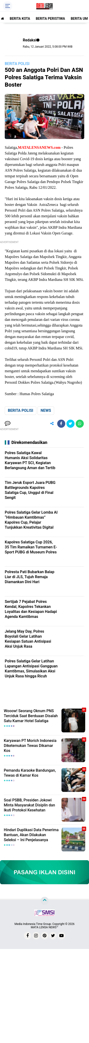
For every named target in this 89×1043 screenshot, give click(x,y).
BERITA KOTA (20, 18)
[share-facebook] (61, 424)
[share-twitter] (70, 424)
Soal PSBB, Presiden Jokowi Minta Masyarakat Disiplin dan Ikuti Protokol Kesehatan (29, 805)
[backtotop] (45, 901)
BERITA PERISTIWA (50, 18)
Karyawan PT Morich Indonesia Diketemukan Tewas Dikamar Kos (30, 745)
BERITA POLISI (17, 63)
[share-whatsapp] (80, 424)
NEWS (46, 410)
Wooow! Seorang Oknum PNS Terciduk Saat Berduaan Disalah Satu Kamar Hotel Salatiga (31, 716)
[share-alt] (52, 424)
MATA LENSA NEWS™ (44, 927)
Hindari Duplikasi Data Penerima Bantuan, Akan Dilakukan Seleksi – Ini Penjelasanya (31, 835)
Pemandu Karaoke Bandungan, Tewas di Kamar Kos (30, 773)
